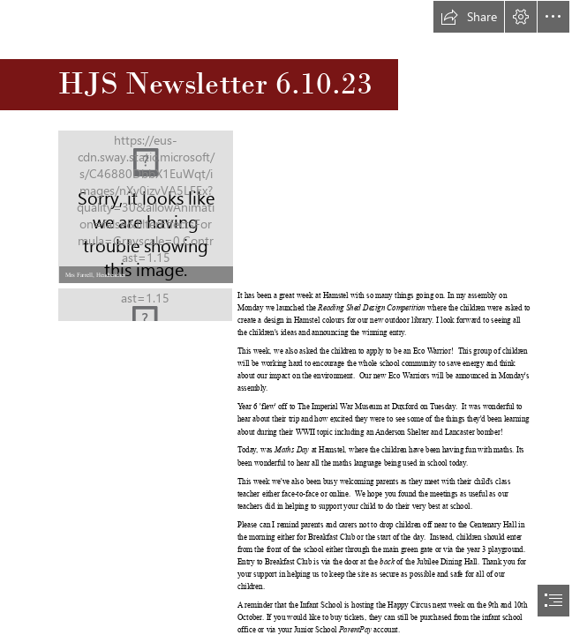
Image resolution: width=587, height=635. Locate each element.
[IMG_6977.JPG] (145, 206)
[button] (468, 17)
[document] (293, 317)
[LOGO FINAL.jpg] (145, 305)
